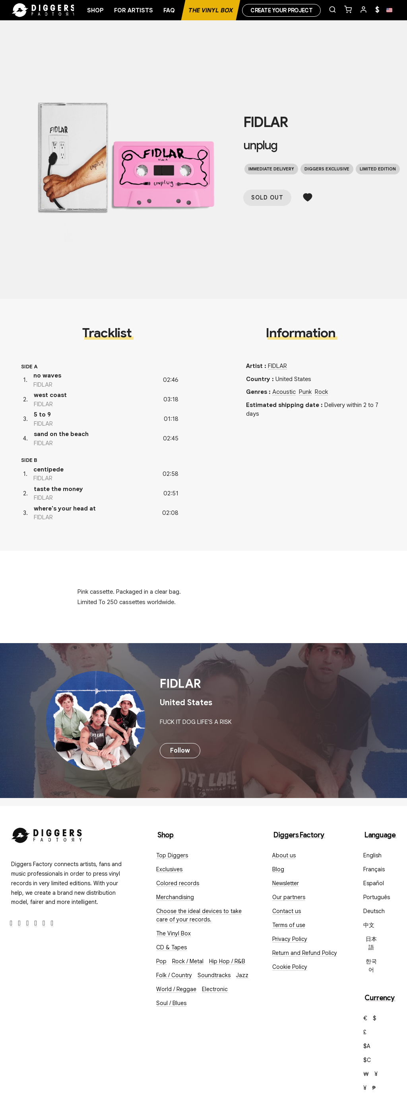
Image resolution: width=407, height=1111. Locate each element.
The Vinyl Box (211, 10)
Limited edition (378, 169)
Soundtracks (214, 975)
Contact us (286, 911)
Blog (278, 869)
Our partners (288, 897)
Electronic (215, 989)
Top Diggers (172, 855)
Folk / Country (174, 975)
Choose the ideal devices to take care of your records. (199, 915)
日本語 (371, 943)
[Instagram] (27, 923)
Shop (95, 10)
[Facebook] (11, 923)
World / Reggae (176, 989)
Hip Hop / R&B (227, 961)
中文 (368, 925)
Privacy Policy (289, 939)
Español (373, 883)
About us (284, 855)
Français (374, 869)
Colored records (177, 883)
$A (366, 1046)
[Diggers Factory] (47, 833)
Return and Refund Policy (304, 952)
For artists (133, 10)
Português (376, 897)
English (372, 855)
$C (367, 1060)
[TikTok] (52, 923)
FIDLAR (265, 122)
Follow (180, 751)
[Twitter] (20, 923)
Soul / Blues (171, 1003)
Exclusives (169, 869)
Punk (305, 391)
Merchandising (175, 897)
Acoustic (284, 391)
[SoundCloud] (44, 923)
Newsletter (285, 883)
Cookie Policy (289, 966)
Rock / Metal (188, 961)
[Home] (43, 10)
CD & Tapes (171, 947)
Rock (321, 391)
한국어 (371, 965)
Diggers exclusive (326, 169)
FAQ (169, 10)
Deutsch (374, 911)
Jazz (242, 975)
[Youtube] (36, 923)
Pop (161, 961)
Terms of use (288, 925)
